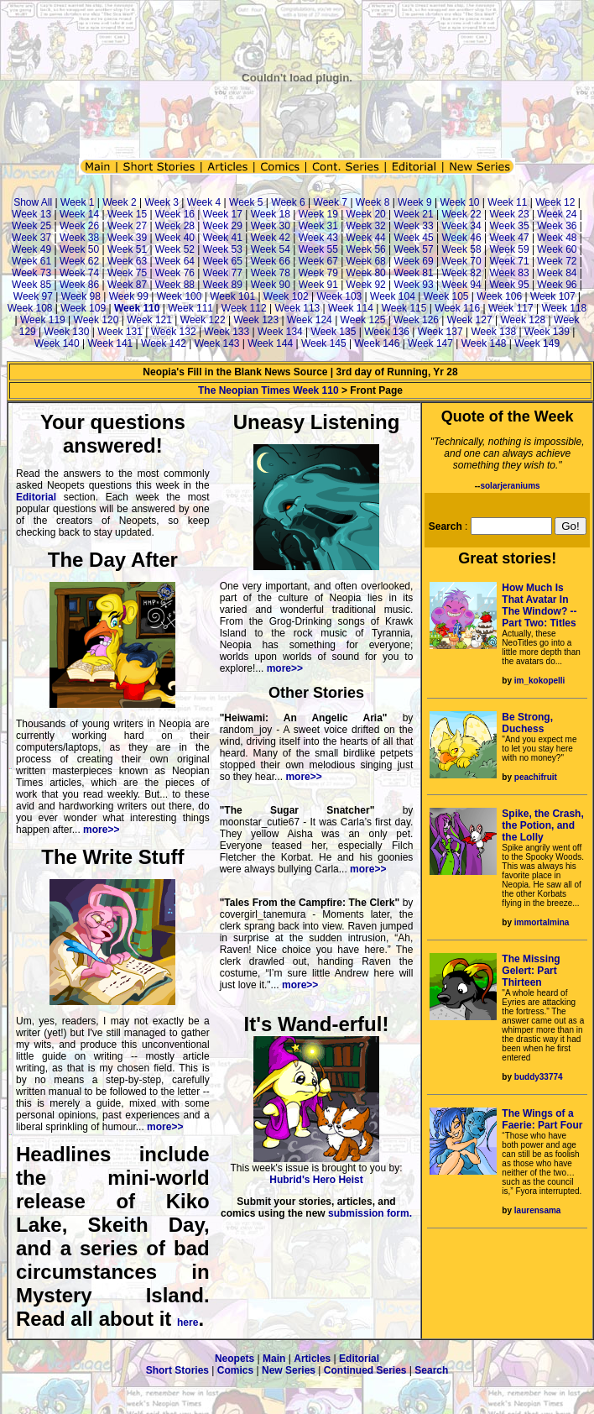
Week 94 (461, 285)
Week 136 (386, 332)
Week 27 (127, 226)
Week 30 (270, 226)
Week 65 (222, 261)
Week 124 (309, 320)
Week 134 (280, 332)
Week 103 (339, 296)
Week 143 (217, 343)
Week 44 (366, 238)
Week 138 (493, 332)
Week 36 (556, 226)
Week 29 (222, 226)
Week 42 (270, 238)
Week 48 (556, 238)
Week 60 (556, 249)
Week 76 (175, 273)
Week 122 (203, 320)
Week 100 (179, 296)
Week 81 (414, 273)
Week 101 (232, 296)
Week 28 (175, 226)
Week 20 (366, 214)
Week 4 (204, 202)
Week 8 (372, 202)
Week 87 (127, 285)
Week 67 (318, 261)
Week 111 (190, 308)
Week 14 (79, 214)
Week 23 (509, 214)
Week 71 (509, 261)
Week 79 (318, 273)
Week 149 (537, 343)
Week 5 (246, 202)
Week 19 (318, 214)
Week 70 (461, 261)
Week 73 (31, 273)
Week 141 (110, 343)
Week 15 (127, 214)
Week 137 (440, 332)
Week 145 (323, 343)
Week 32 (366, 226)
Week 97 (33, 296)
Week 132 (173, 332)
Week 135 (334, 332)
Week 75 (127, 273)
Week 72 (556, 261)
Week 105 (446, 296)
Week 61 (31, 261)
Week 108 (30, 308)
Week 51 (127, 249)
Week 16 (175, 214)
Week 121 (149, 320)
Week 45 (414, 238)
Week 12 (555, 202)
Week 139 (547, 332)
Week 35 (509, 226)
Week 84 (556, 273)
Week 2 (119, 202)
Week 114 (350, 308)
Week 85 (31, 285)
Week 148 (484, 343)
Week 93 (414, 285)
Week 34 (461, 226)
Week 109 (83, 308)
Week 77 (222, 273)
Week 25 (31, 226)
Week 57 (414, 249)
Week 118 (563, 308)
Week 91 (318, 285)
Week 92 (366, 285)
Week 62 (79, 261)
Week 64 (175, 261)
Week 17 (222, 214)
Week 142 (163, 343)
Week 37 (31, 238)
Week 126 (416, 320)
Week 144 (270, 343)
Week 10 (459, 202)
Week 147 (430, 343)
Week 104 (392, 296)
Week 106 (499, 296)
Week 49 (31, 249)
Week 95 (509, 285)
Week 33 (414, 226)
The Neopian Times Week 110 (268, 390)
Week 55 (318, 249)
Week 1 (77, 202)
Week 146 (377, 343)
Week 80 (366, 273)
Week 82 (461, 273)
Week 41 (222, 238)
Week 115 (404, 308)
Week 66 (270, 261)
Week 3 (162, 202)
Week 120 (96, 320)
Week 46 (461, 238)
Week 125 (363, 320)
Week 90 (270, 285)
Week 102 (286, 296)
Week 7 (330, 202)
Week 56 (366, 249)
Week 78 (270, 273)
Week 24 (556, 214)
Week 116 (457, 308)
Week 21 (414, 214)
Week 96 (556, 285)
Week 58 (461, 249)
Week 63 (127, 261)
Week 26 (79, 226)
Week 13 (31, 214)
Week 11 (507, 202)
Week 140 (57, 343)
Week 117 (511, 308)
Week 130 (67, 332)
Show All (32, 202)
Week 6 (288, 202)
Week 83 (509, 273)
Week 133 (226, 332)
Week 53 (222, 249)
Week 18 (270, 214)
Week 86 (79, 285)
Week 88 (175, 285)
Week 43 (318, 238)
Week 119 (42, 320)
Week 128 (522, 320)
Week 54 (270, 249)
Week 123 (256, 320)
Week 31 (318, 226)
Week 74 (79, 273)
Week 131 (120, 332)
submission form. (370, 1213)
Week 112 (244, 308)
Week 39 (127, 238)
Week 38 (79, 238)
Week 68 (366, 261)
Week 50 (79, 249)
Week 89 (222, 285)
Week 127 (469, 320)
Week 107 (553, 296)
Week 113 (297, 308)
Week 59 (509, 249)
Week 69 (414, 261)
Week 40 (175, 238)
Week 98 (81, 296)
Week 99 (128, 296)
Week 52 (175, 249)
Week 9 (414, 202)
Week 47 (509, 238)
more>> (101, 829)
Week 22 (461, 214)
